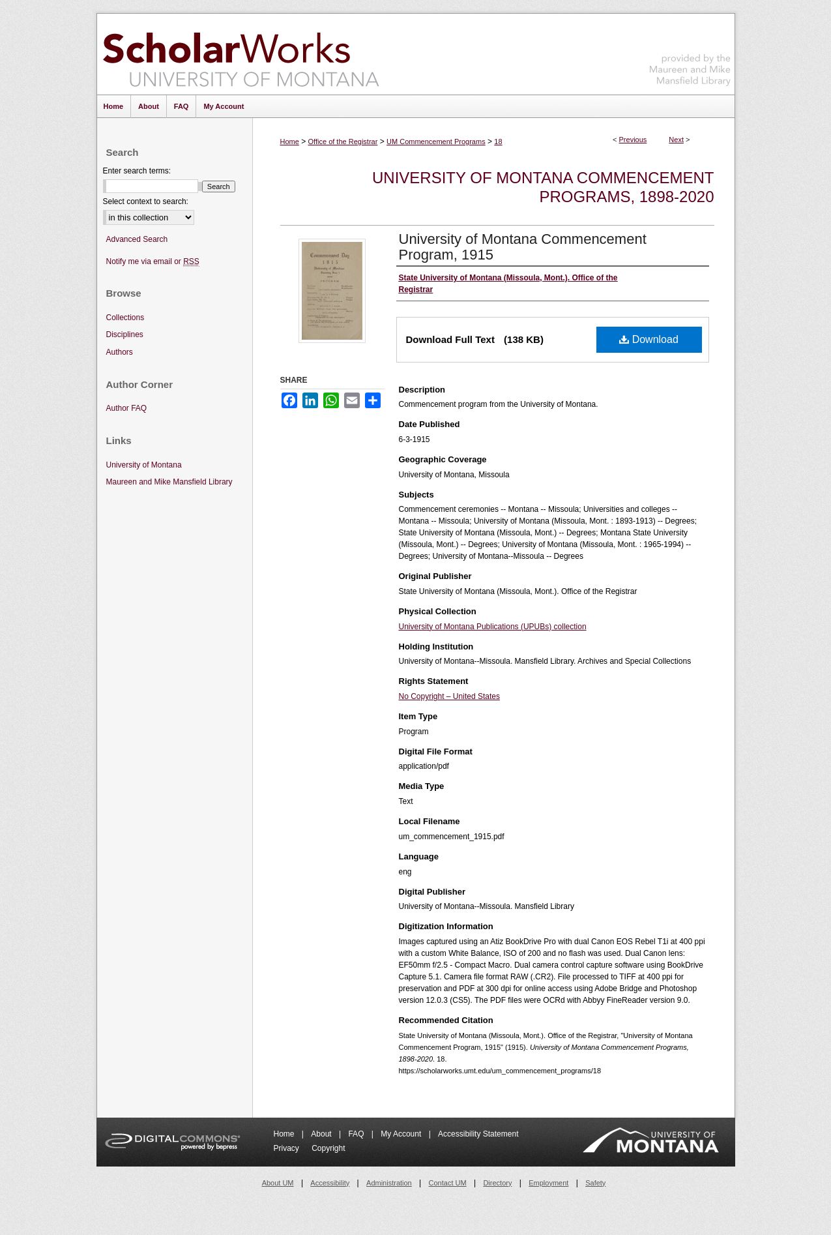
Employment (548, 1183)
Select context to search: (145, 201)
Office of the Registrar (343, 141)
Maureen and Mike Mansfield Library (690, 52)
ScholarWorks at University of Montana (241, 54)
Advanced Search (137, 239)
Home (289, 141)
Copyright (328, 1148)
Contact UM (448, 1183)
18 (498, 141)
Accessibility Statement (478, 1133)
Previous (633, 139)
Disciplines (124, 334)
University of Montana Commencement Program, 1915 (523, 247)
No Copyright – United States (449, 696)
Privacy (288, 1148)
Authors (119, 352)
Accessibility (329, 1183)
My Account (402, 1133)
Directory (497, 1183)
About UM (278, 1183)
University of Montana (144, 464)
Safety (595, 1183)
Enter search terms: (137, 170)
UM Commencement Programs (436, 141)
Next (676, 139)
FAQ (357, 1133)
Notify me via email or (152, 262)
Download (648, 339)
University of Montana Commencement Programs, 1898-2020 (543, 187)
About (322, 1133)
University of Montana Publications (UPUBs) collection (493, 626)
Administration (389, 1183)
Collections (125, 317)
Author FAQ (126, 408)
